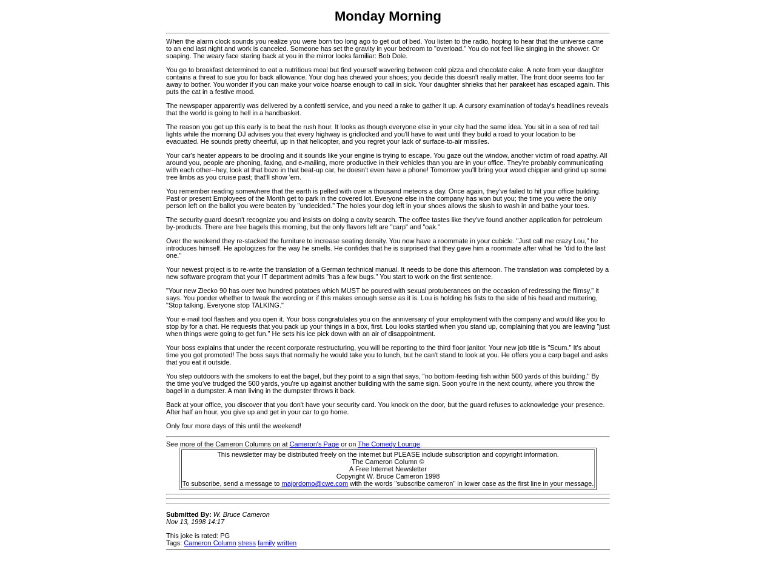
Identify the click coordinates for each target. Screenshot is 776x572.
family (266, 543)
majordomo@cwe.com (315, 483)
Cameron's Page (315, 444)
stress (247, 543)
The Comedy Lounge (389, 444)
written (286, 543)
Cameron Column (210, 543)
